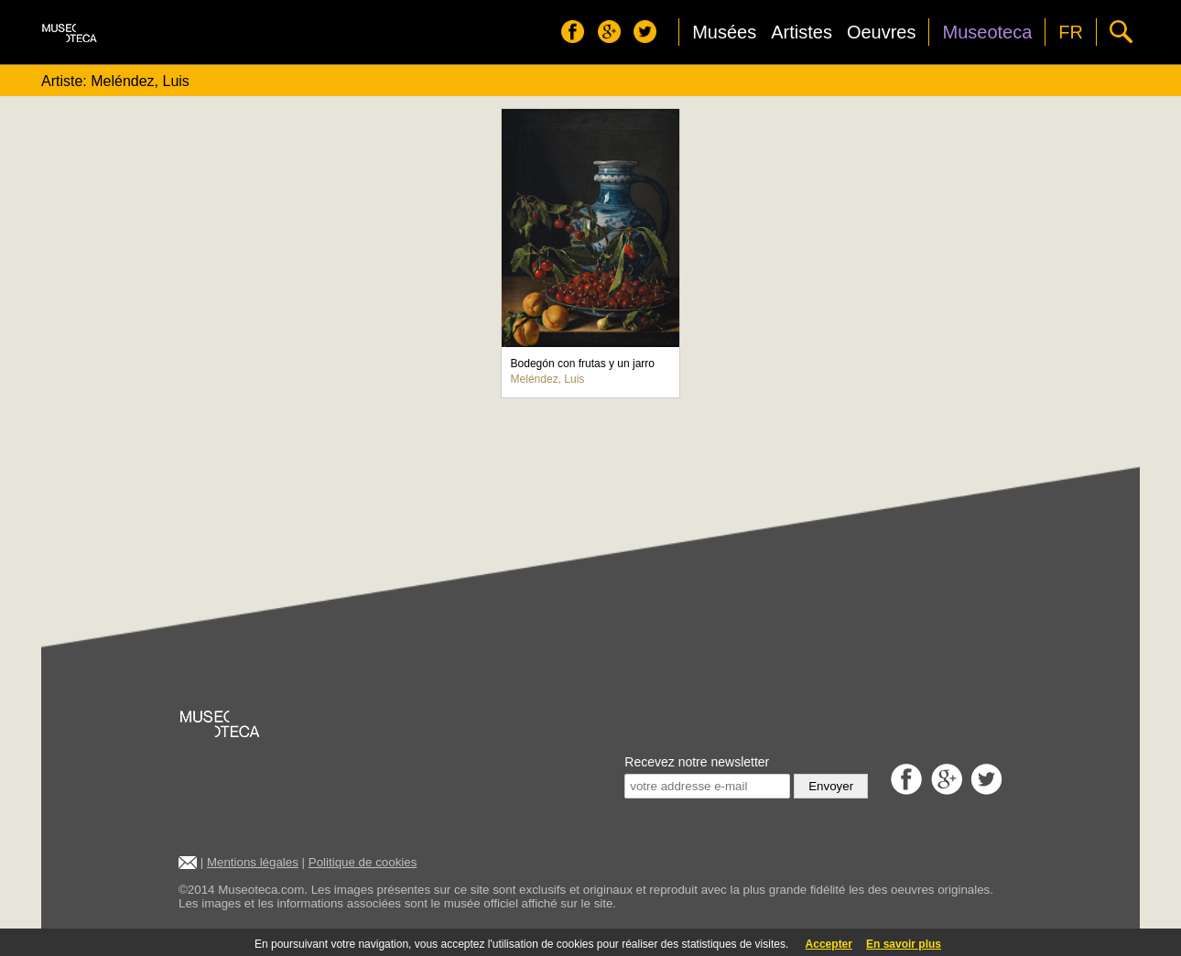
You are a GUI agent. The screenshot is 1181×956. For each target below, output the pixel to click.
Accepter (829, 944)
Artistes (801, 32)
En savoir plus (903, 944)
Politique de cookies (363, 862)
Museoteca (987, 32)
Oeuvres (881, 32)
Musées (724, 32)
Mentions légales (252, 862)
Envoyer (830, 786)
